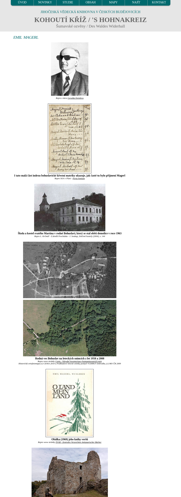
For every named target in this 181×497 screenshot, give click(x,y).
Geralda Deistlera (75, 98)
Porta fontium (79, 178)
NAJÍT (136, 2)
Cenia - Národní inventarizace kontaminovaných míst (78, 361)
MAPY (113, 2)
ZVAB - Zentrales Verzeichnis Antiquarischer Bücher (78, 442)
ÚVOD (22, 2)
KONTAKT (159, 2)
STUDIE (68, 2)
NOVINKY (45, 2)
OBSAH (90, 2)
